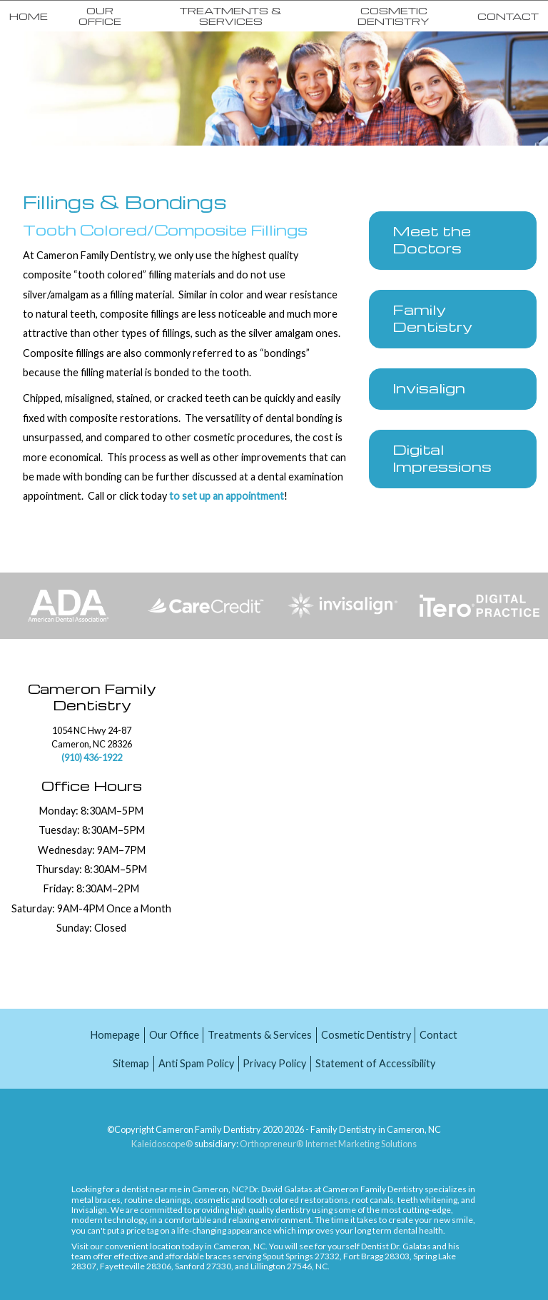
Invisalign (89, 1209)
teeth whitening (427, 1199)
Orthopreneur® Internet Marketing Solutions (328, 1143)
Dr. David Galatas (281, 1189)
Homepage (115, 1035)
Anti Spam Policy (196, 1063)
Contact (508, 15)
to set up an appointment (225, 496)
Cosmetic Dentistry (393, 15)
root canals (373, 1199)
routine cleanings (157, 1199)
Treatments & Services (231, 15)
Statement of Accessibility (375, 1063)
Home (28, 15)
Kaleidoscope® (162, 1143)
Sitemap (131, 1063)
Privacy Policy (274, 1063)
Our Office (99, 15)
